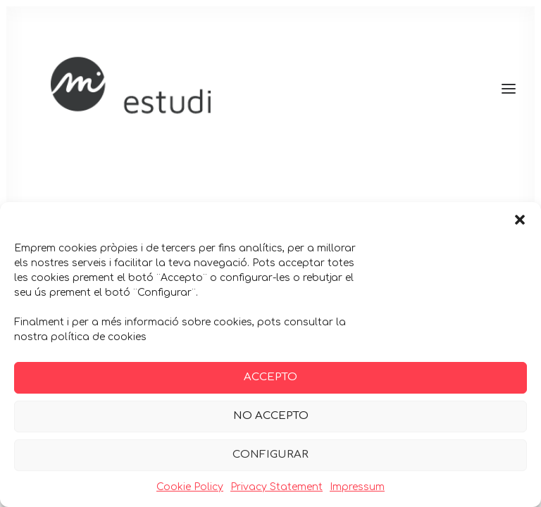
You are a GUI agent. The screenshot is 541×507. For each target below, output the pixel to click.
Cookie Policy (189, 487)
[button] (520, 220)
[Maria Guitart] (193, 88)
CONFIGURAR (270, 455)
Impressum (357, 487)
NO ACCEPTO (271, 416)
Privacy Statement (276, 487)
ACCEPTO (270, 377)
